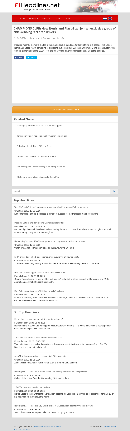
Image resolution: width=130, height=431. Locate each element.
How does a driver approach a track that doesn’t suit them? (40, 272)
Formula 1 (33, 18)
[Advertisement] (65, 82)
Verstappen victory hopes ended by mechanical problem (42, 135)
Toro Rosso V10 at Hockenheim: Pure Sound (36, 156)
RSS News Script (108, 426)
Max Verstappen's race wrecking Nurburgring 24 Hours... (41, 166)
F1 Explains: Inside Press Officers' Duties (34, 146)
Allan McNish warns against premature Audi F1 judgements (40, 356)
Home (22, 18)
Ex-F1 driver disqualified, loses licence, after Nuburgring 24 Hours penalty (46, 256)
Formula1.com (49, 38)
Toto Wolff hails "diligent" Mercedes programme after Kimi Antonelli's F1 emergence (51, 207)
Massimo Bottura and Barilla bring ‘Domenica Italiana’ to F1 (40, 222)
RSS (68, 18)
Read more (65, 109)
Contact (58, 18)
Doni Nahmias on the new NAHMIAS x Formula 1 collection (39, 290)
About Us (46, 18)
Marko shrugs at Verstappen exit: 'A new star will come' (38, 319)
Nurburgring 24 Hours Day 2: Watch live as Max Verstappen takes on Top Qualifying (50, 371)
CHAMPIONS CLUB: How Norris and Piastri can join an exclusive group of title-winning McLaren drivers (65, 30)
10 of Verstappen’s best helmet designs (32, 387)
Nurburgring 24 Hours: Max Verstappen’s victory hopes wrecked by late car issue (50, 241)
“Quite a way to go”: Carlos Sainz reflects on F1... (38, 176)
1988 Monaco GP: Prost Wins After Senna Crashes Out (38, 337)
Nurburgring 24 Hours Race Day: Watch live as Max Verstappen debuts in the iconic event (53, 405)
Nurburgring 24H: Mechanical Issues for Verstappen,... (40, 125)
